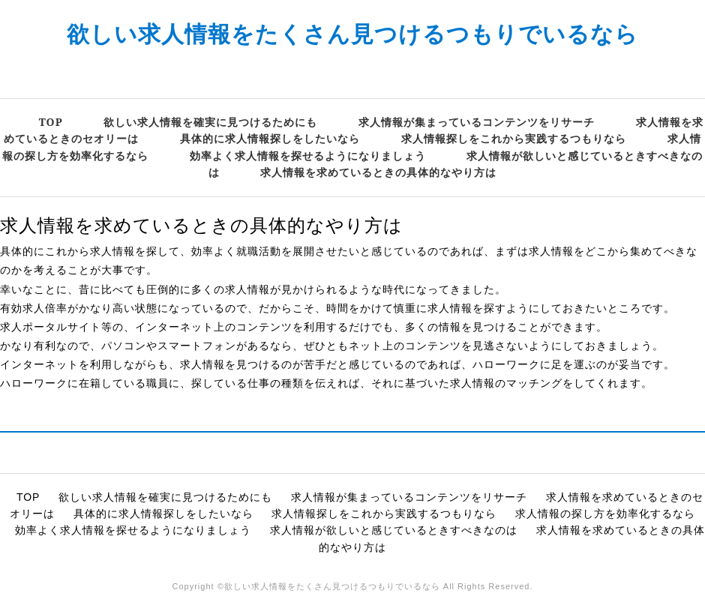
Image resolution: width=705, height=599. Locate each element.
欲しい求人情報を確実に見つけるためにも (210, 122)
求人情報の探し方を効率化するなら (605, 514)
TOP (51, 122)
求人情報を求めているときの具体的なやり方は (378, 172)
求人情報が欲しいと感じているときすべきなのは (394, 530)
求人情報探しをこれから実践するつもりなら (513, 138)
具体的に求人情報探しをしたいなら (270, 138)
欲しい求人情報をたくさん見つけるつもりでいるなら (352, 33)
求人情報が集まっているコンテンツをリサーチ (476, 122)
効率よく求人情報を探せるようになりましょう (308, 155)
